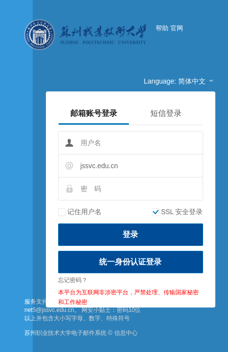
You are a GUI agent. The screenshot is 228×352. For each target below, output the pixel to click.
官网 (176, 28)
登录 (130, 234)
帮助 (162, 28)
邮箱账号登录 (93, 113)
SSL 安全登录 (177, 212)
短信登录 (166, 113)
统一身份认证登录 (130, 262)
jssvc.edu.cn (99, 166)
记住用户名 (80, 212)
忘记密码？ (72, 280)
